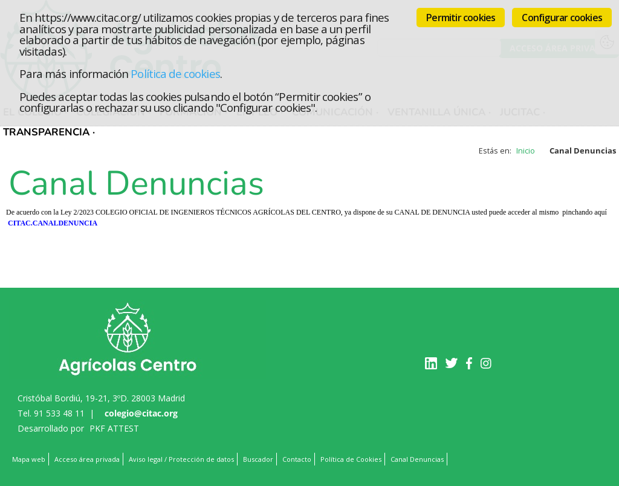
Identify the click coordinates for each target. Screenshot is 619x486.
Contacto (296, 459)
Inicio (525, 151)
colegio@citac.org (141, 413)
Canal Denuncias (417, 459)
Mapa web (28, 459)
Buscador (258, 459)
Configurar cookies (562, 17)
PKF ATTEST (114, 428)
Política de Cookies (350, 459)
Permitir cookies (460, 17)
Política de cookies (175, 73)
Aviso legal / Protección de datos (181, 459)
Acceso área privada (87, 459)
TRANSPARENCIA (46, 132)
